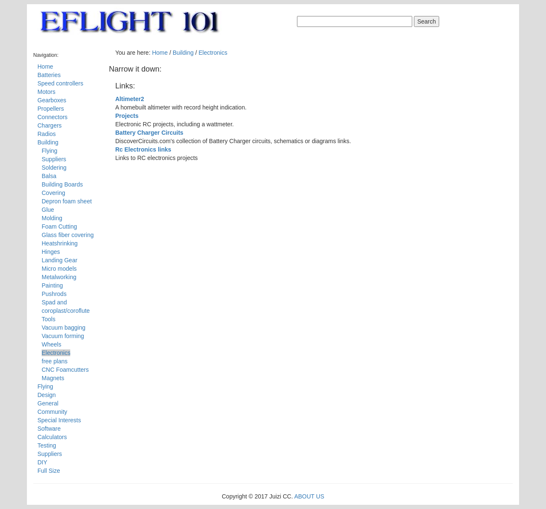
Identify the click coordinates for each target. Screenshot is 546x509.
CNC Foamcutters (65, 369)
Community (52, 411)
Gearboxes (51, 100)
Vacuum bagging (63, 327)
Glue (48, 209)
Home (45, 66)
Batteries (49, 75)
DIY (42, 462)
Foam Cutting (59, 226)
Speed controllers (60, 83)
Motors (46, 91)
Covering (53, 192)
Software (49, 428)
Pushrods (54, 293)
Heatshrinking (60, 243)
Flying (49, 150)
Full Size (48, 470)
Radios (46, 134)
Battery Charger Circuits (149, 132)
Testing (46, 445)
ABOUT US (309, 496)
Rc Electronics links (143, 149)
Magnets (53, 378)
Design (46, 395)
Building (47, 142)
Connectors (52, 117)
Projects (126, 115)
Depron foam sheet (67, 201)
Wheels (51, 344)
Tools (49, 319)
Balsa (49, 176)
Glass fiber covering (68, 235)
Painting (52, 285)
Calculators (52, 437)
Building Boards (62, 184)
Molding (52, 218)
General (47, 403)
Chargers (49, 125)
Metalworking (59, 277)
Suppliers (54, 159)
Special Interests (59, 420)
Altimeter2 (129, 99)
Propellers (50, 108)
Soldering (54, 167)
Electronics (56, 352)
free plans (54, 361)
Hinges (51, 251)
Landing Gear (59, 260)
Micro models (59, 268)
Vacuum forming (63, 336)
